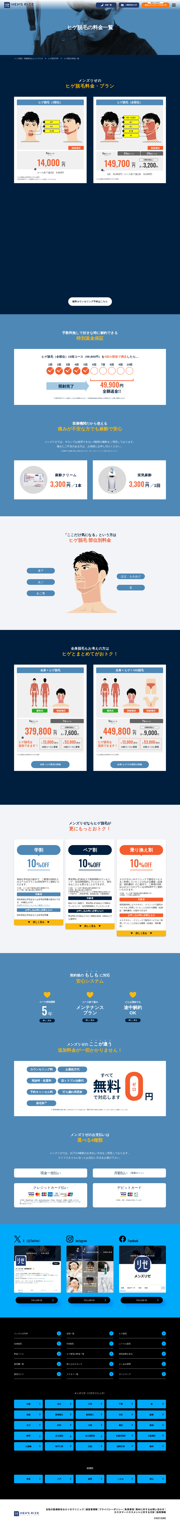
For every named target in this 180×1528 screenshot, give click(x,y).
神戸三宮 (59, 1446)
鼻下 (41, 570)
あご (41, 582)
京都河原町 (121, 1436)
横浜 (121, 1425)
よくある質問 (125, 1364)
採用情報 (161, 1512)
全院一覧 (70, 1333)
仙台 (59, 1404)
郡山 (152, 1479)
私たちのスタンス (74, 1364)
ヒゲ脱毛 (123, 1333)
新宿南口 (59, 1415)
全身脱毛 (18, 1344)
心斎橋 (28, 1446)
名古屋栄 (59, 1436)
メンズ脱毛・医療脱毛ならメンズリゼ (28, 58)
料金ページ (19, 1354)
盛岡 (90, 1479)
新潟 (152, 1425)
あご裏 (41, 593)
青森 (28, 1479)
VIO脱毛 (70, 1344)
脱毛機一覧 (19, 1364)
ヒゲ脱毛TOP (53, 58)
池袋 (28, 1415)
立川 (28, 1425)
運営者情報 (92, 1509)
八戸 (59, 1479)
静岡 (28, 1436)
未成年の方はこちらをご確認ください (33, 905)
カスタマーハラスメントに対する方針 (134, 1512)
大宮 (90, 1404)
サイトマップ (125, 1374)
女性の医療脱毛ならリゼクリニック (65, 1509)
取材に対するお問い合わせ (150, 1509)
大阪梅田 (152, 1436)
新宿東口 (90, 1415)
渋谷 (121, 1415)
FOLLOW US (36, 1300)
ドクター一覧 (72, 1374)
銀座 (152, 1415)
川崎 (90, 1425)
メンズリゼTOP (21, 1333)
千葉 (121, 1404)
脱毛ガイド (19, 1374)
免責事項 (129, 1509)
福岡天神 (121, 1446)
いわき (121, 1479)
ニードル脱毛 (125, 1344)
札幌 (28, 1404)
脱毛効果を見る (126, 1354)
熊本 (152, 1446)
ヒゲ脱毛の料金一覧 (75, 1354)
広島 (90, 1446)
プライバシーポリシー (111, 1509)
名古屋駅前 (90, 1436)
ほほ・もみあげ (131, 576)
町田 (59, 1425)
